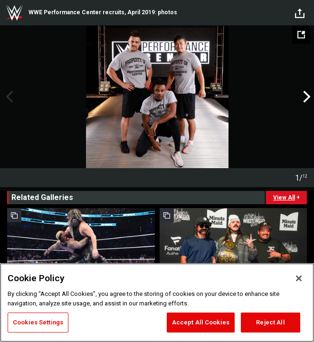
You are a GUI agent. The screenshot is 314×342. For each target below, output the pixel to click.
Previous (8, 97)
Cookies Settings (38, 322)
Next (305, 97)
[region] (157, 302)
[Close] (298, 278)
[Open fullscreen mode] (301, 35)
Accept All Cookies (200, 322)
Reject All (270, 322)
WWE (14, 13)
